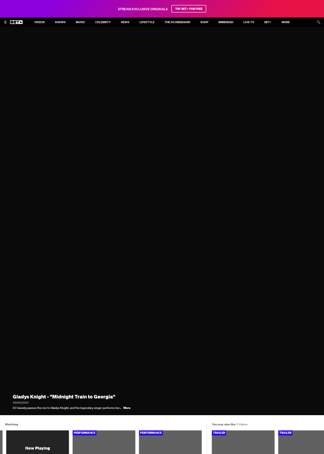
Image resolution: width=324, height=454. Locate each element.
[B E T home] (16, 24)
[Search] (318, 22)
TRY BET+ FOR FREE (188, 9)
